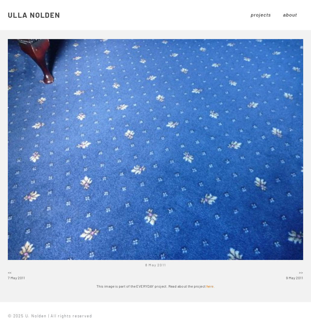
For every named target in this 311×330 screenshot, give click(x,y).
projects (261, 14)
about (290, 14)
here (210, 286)
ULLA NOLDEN (34, 15)
